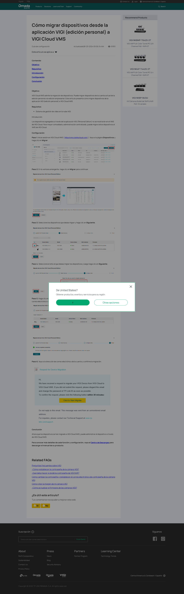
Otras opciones (111, 302)
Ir (72, 302)
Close (131, 286)
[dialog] (92, 297)
